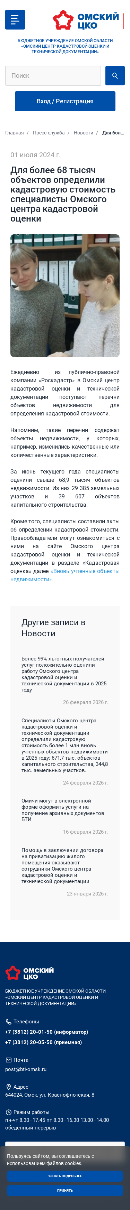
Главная (14, 132)
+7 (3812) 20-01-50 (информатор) (46, 1032)
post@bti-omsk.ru (25, 1069)
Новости (83, 132)
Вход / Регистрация (65, 101)
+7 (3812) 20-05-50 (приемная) (43, 1042)
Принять (65, 1190)
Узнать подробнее (65, 1176)
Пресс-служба (49, 132)
